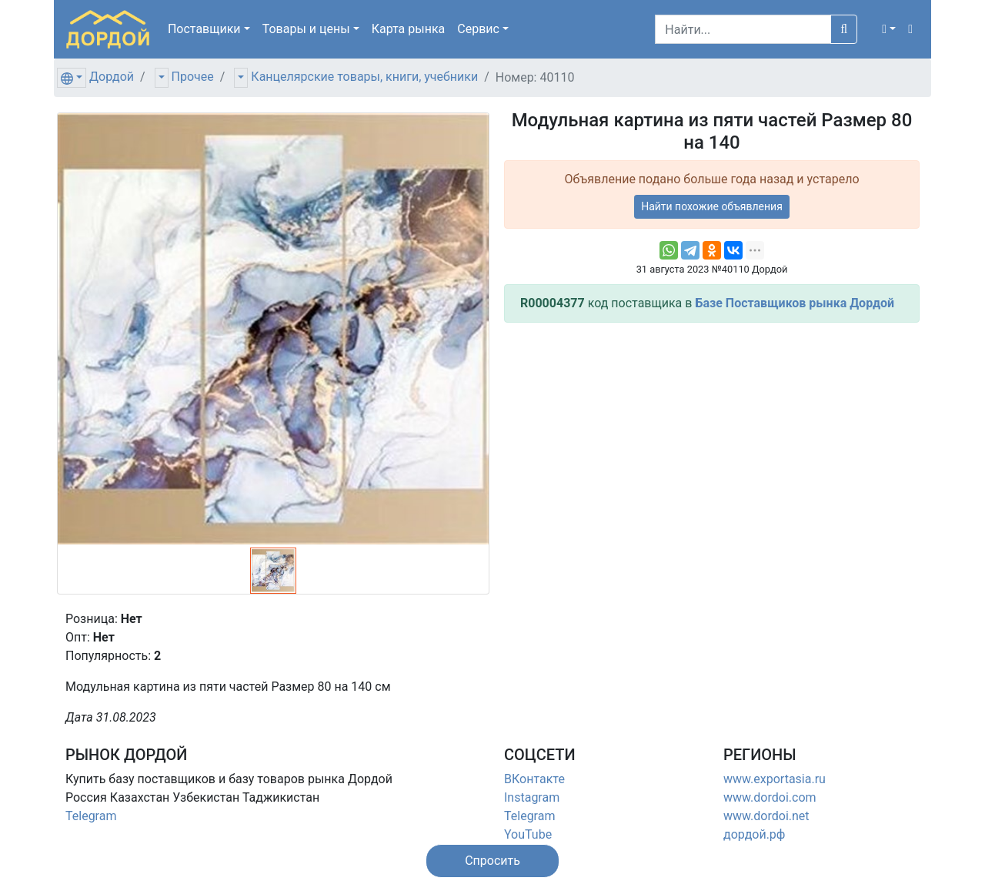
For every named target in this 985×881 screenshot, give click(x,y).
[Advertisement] (712, 443)
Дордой (111, 76)
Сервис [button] (478, 29)
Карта (409, 29)
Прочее (193, 76)
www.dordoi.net (766, 816)
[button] (889, 29)
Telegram (90, 816)
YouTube (528, 834)
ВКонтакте (534, 779)
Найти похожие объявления (712, 206)
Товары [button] (306, 29)
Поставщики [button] (204, 29)
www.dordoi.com (769, 797)
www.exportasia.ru (774, 779)
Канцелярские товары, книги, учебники (364, 76)
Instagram (531, 797)
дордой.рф (754, 834)
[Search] (743, 29)
